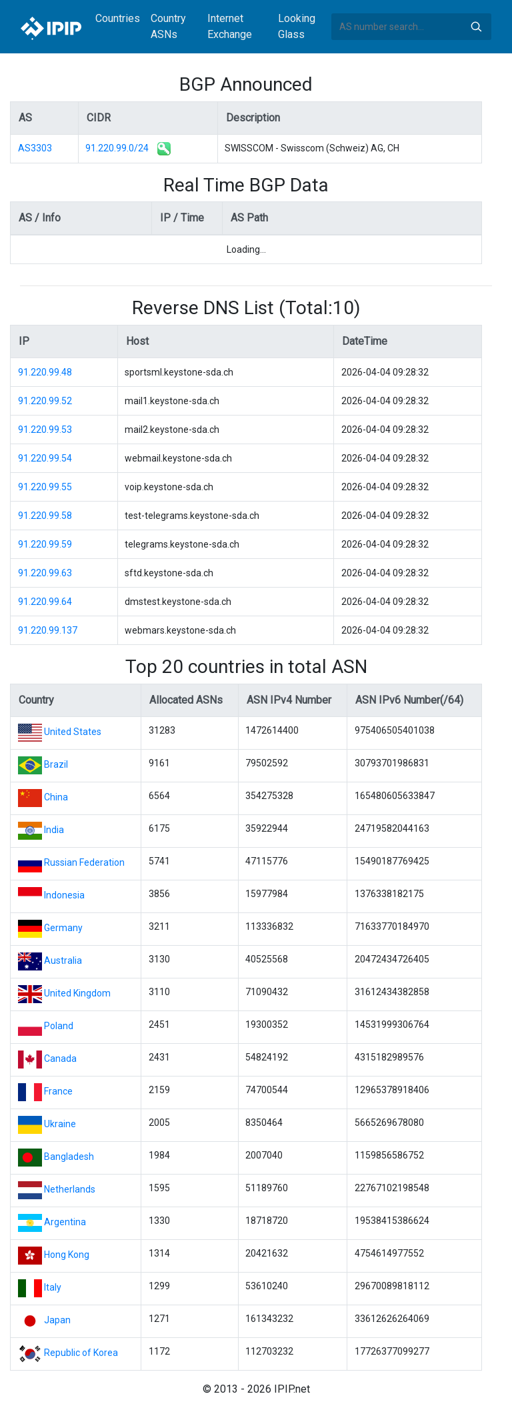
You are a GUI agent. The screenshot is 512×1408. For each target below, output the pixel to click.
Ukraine (60, 1124)
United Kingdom (77, 993)
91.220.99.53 (45, 429)
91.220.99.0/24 (117, 148)
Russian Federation (84, 862)
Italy (52, 1287)
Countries (117, 18)
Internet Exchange (229, 26)
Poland (58, 1025)
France (58, 1091)
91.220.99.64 (45, 601)
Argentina (65, 1222)
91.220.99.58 (45, 515)
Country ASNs (168, 26)
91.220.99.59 (45, 544)
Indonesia (64, 895)
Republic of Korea (81, 1352)
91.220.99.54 (45, 458)
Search (476, 26)
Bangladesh (69, 1156)
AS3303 (35, 148)
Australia (63, 960)
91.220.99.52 (45, 401)
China (56, 797)
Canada (60, 1058)
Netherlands (69, 1189)
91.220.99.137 (47, 630)
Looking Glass (296, 26)
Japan (57, 1320)
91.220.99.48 (45, 372)
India (54, 829)
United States (72, 731)
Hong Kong (66, 1254)
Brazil (56, 764)
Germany (63, 927)
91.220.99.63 (45, 573)
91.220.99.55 (45, 487)
